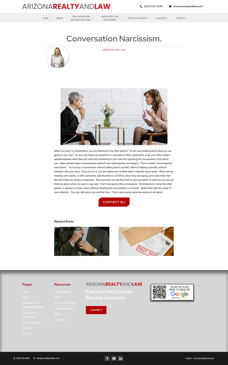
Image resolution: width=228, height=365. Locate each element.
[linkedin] (120, 358)
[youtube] (114, 358)
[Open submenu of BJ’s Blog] (45, 328)
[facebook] (107, 358)
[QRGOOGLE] (172, 283)
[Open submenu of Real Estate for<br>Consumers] (45, 315)
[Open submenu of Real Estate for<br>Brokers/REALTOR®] (45, 305)
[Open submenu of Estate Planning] (45, 322)
